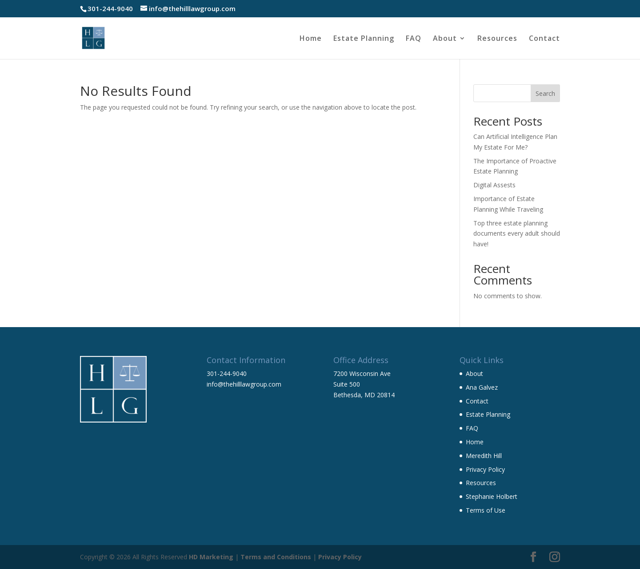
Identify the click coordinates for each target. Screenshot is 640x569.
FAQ (413, 39)
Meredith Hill (484, 455)
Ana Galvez (482, 387)
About (445, 39)
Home (311, 39)
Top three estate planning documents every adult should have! (516, 234)
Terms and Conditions (275, 557)
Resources (497, 39)
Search (545, 93)
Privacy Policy (485, 469)
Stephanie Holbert (491, 496)
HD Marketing (211, 557)
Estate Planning (363, 39)
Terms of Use (485, 510)
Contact (544, 39)
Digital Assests (494, 185)
